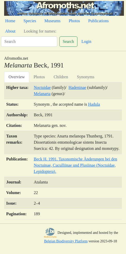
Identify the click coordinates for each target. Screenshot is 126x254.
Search (68, 41)
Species (29, 21)
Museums (52, 21)
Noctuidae (42, 87)
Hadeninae (77, 87)
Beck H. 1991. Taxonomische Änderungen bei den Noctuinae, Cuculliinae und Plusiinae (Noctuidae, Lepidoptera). (75, 165)
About (10, 31)
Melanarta (42, 93)
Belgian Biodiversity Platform (66, 241)
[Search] (29, 41)
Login (86, 41)
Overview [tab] (17, 77)
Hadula (94, 104)
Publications (98, 21)
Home (10, 21)
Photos (74, 21)
